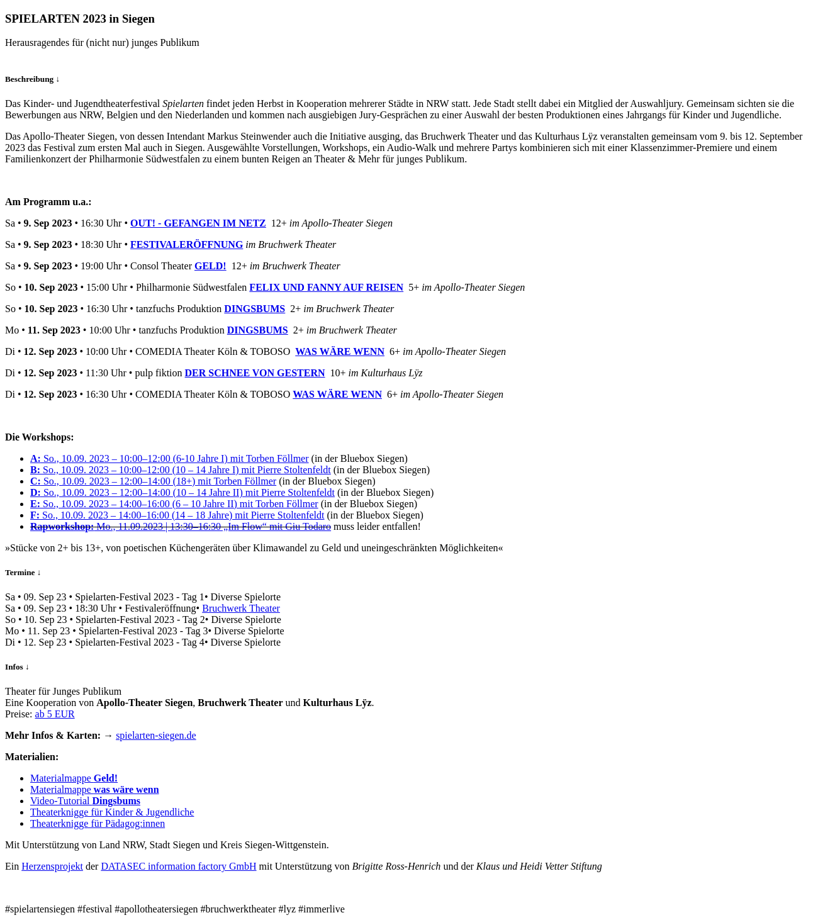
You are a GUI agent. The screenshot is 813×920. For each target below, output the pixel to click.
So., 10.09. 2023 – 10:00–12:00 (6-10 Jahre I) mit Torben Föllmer (169, 458)
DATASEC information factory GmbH (178, 866)
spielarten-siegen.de (156, 735)
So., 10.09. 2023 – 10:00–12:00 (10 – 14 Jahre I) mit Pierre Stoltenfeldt (180, 469)
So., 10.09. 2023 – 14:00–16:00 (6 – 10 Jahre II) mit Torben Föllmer (174, 503)
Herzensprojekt (52, 866)
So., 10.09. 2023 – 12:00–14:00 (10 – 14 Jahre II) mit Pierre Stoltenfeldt (182, 492)
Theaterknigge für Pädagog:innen (97, 823)
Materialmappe (74, 778)
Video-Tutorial (85, 800)
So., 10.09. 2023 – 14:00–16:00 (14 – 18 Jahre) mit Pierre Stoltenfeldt (177, 515)
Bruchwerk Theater (241, 608)
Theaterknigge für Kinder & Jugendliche (112, 812)
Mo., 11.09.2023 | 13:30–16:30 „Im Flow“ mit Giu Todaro (180, 526)
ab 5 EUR (55, 714)
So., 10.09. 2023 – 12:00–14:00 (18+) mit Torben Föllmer (153, 481)
